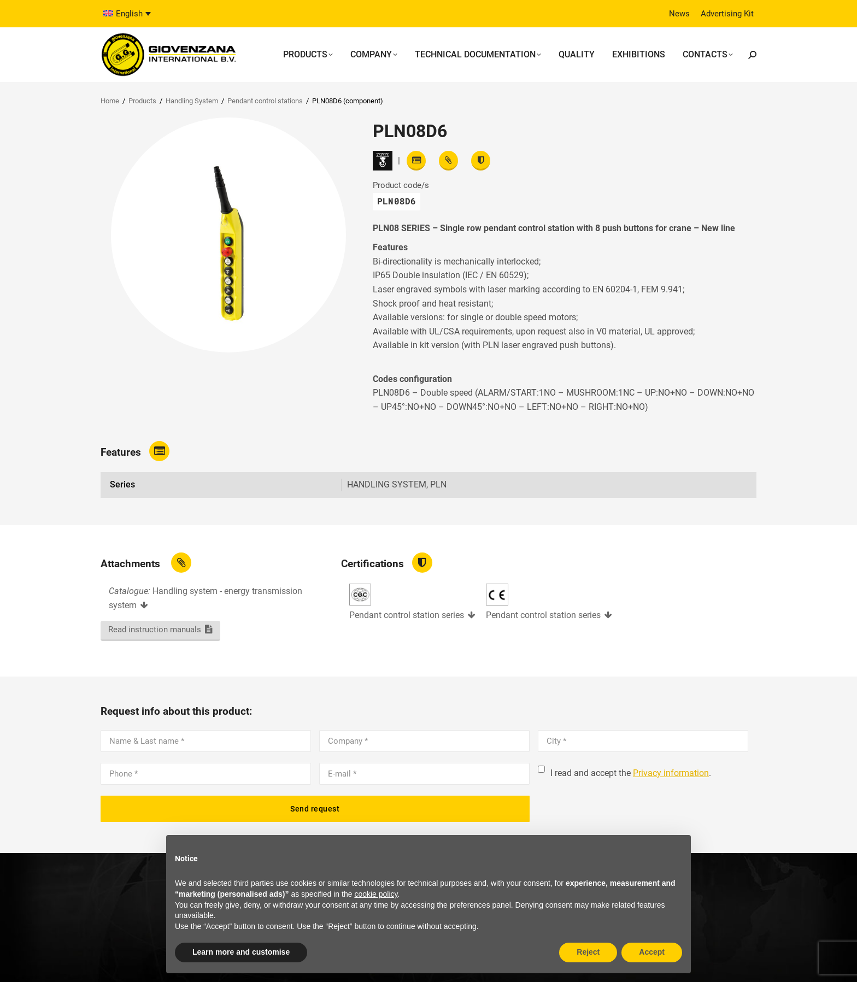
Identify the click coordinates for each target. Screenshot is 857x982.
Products (142, 101)
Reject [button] (588, 952)
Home (110, 101)
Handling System (192, 101)
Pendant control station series (406, 615)
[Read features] (416, 160)
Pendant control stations (265, 101)
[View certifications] (480, 160)
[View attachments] (448, 160)
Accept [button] (652, 952)
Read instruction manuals (154, 629)
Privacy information (671, 773)
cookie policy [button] (375, 894)
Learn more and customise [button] (241, 952)
